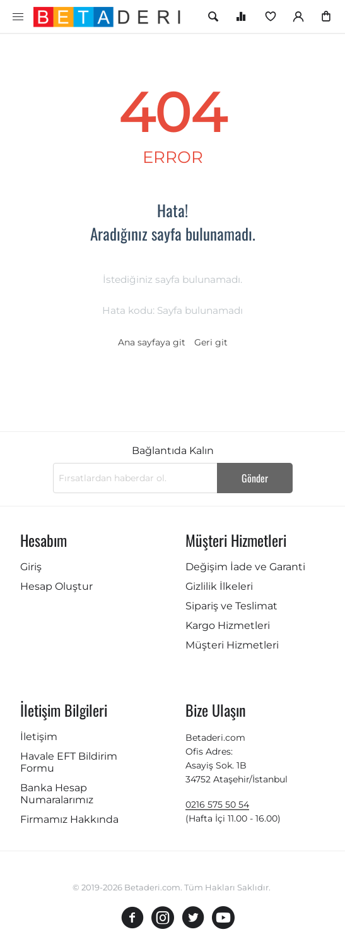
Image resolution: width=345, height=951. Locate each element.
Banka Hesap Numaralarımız (56, 794)
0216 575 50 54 (217, 804)
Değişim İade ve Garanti (245, 567)
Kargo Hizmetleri (227, 625)
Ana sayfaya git (151, 342)
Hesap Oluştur (56, 586)
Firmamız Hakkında (69, 819)
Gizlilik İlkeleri (219, 586)
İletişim (38, 737)
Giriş (31, 567)
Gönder (255, 478)
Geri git (211, 342)
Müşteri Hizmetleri (232, 645)
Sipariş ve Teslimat (231, 606)
